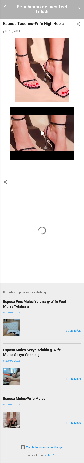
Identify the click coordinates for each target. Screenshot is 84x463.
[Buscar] (78, 8)
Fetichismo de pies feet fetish (42, 9)
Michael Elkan (51, 455)
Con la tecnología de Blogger (42, 447)
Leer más (73, 331)
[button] (78, 25)
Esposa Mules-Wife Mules (24, 398)
